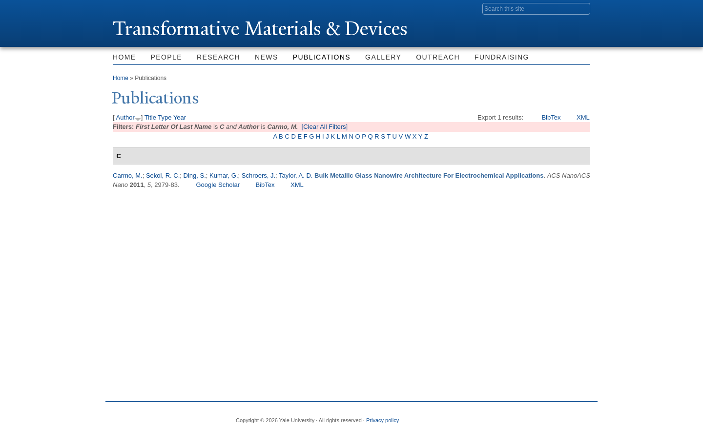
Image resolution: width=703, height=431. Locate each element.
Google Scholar (218, 184)
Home (124, 57)
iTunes (558, 416)
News (266, 57)
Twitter (511, 416)
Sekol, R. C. (163, 175)
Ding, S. (195, 175)
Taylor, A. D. (295, 175)
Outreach (438, 57)
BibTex (550, 117)
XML (583, 117)
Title (150, 117)
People (166, 57)
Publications (322, 57)
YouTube (582, 416)
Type (164, 117)
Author (125, 117)
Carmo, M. (128, 175)
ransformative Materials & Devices (260, 28)
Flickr (535, 416)
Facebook (488, 416)
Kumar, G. (223, 175)
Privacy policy (382, 420)
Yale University (140, 8)
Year (179, 117)
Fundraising (502, 57)
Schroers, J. (258, 175)
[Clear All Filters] (325, 126)
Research (218, 57)
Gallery (383, 57)
